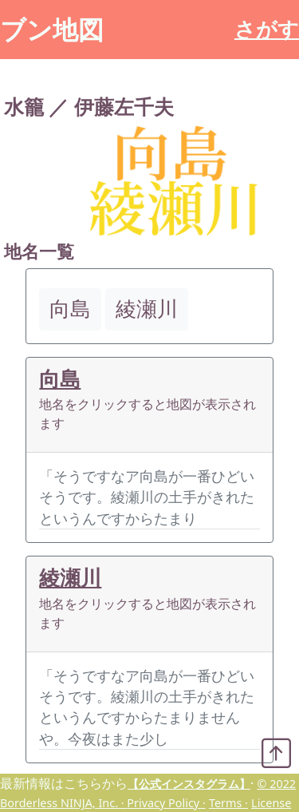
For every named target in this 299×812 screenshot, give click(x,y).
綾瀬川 (70, 578)
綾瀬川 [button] (147, 309)
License (271, 802)
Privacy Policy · (166, 802)
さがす (266, 29)
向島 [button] (70, 309)
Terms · (228, 802)
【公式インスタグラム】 (189, 783)
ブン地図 (52, 29)
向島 (60, 379)
